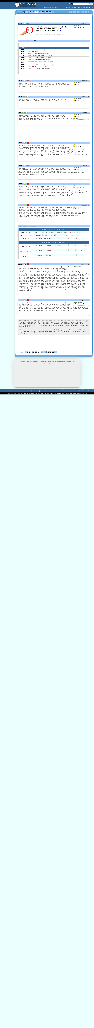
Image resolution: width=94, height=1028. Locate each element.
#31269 (74, 248)
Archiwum (74, 7)
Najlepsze (55, 7)
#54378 (69, 243)
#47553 (72, 266)
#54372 (49, 256)
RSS (91, 7)
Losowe (67, 7)
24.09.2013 (83, 190)
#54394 (45, 243)
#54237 (75, 245)
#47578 (65, 266)
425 (30, 11)
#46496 (80, 266)
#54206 (46, 246)
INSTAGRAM (34, 411)
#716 (80, 248)
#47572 (43, 268)
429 (43, 11)
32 (78, 319)
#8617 (67, 248)
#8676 (61, 248)
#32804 (85, 248)
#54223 (80, 245)
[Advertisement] (7, 495)
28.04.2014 (83, 275)
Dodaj (80, 7)
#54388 (65, 256)
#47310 (39, 266)
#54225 (37, 263)
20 (78, 173)
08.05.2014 (83, 170)
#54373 (63, 243)
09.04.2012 (83, 315)
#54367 (78, 256)
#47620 (57, 266)
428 (40, 11)
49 (78, 217)
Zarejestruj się (82, 1)
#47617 (49, 266)
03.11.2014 (83, 144)
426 (33, 11)
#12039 (39, 249)
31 (78, 279)
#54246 (85, 261)
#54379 (74, 242)
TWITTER (41, 411)
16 (78, 100)
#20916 (55, 248)
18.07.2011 (83, 97)
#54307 (58, 245)
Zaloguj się (90, 1)
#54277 (52, 246)
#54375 (57, 256)
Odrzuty (61, 7)
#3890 (47, 249)
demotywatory (32, 413)
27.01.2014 (83, 80)
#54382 (38, 243)
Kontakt (85, 7)
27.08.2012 (83, 213)
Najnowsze (47, 7)
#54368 (57, 243)
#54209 (79, 261)
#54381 (51, 243)
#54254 (64, 245)
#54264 (70, 245)
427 (36, 11)
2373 (47, 11)
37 (78, 193)
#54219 (38, 246)
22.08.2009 (83, 113)
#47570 (37, 268)
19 (78, 27)
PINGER (47, 411)
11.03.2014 (83, 23)
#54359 (39, 256)
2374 (50, 11)
